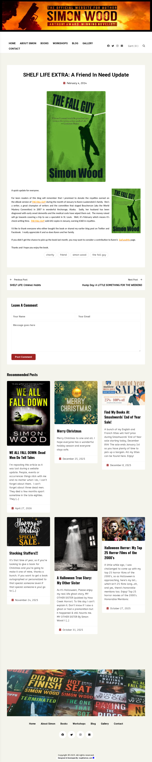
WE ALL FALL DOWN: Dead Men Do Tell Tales (27, 455)
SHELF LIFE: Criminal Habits (25, 285)
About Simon (28, 43)
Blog (75, 43)
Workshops (60, 43)
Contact (14, 49)
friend (63, 254)
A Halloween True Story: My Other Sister (74, 580)
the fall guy (99, 254)
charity (50, 254)
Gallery (88, 43)
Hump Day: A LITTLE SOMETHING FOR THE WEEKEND (112, 285)
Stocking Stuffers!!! (23, 553)
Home (12, 43)
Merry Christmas (69, 430)
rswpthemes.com (85, 758)
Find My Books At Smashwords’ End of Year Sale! (122, 417)
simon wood (79, 254)
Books (45, 43)
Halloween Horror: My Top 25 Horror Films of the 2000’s (123, 552)
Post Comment (23, 357)
